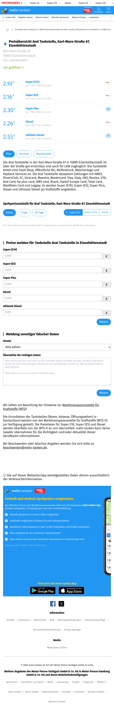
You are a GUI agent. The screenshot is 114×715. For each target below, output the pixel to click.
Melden (103, 321)
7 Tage (23, 212)
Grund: (7, 341)
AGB (52, 619)
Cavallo (75, 682)
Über (9, 153)
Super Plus (9, 277)
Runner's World (96, 691)
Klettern (101, 682)
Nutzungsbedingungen (69, 619)
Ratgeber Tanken (25, 17)
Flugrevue (88, 682)
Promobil (79, 691)
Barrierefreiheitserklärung (46, 629)
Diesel (7, 292)
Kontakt (10, 619)
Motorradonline (50, 691)
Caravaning (62, 682)
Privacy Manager (72, 629)
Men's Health (32, 691)
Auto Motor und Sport (32, 682)
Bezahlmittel (43, 153)
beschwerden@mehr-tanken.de (25, 447)
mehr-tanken (14, 691)
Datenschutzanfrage (95, 619)
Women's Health (57, 701)
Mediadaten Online (57, 647)
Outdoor (66, 691)
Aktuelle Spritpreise (60, 17)
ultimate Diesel (12, 306)
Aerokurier (11, 682)
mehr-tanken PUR (7, 17)
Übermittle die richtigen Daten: (22, 355)
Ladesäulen (94, 17)
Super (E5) (9, 263)
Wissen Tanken (42, 17)
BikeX (50, 682)
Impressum (24, 619)
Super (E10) (10, 249)
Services (24, 153)
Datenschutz (39, 619)
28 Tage (39, 212)
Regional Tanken (79, 17)
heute (9, 212)
